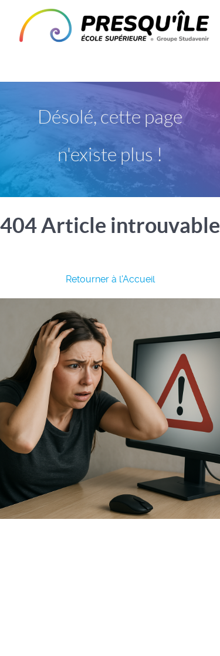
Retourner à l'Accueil (110, 279)
